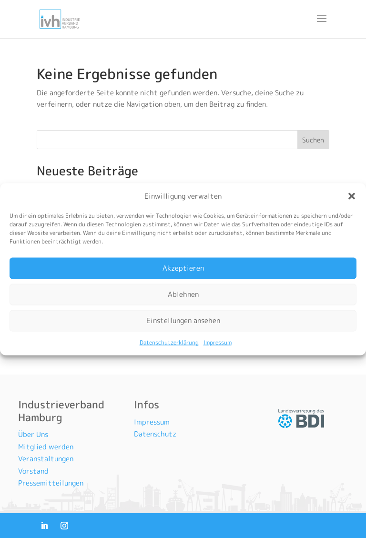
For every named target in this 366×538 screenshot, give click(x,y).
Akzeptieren (183, 268)
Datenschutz (155, 434)
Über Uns (33, 434)
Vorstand (33, 471)
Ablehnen (183, 294)
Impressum (217, 342)
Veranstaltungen (45, 459)
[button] (351, 196)
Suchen (313, 139)
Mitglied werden (45, 447)
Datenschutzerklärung (169, 342)
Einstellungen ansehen (183, 320)
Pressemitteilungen (50, 483)
